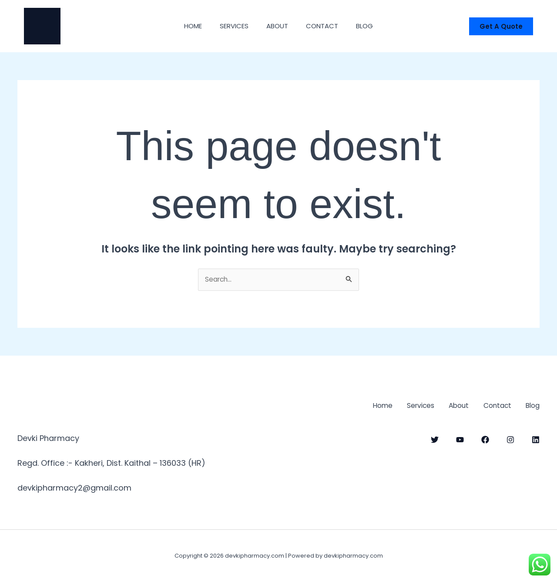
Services (230, 25)
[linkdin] (536, 439)
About (277, 25)
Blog (372, 25)
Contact (326, 25)
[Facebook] (485, 439)
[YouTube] (460, 439)
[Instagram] (510, 439)
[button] (501, 26)
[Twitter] (435, 439)
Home (185, 25)
